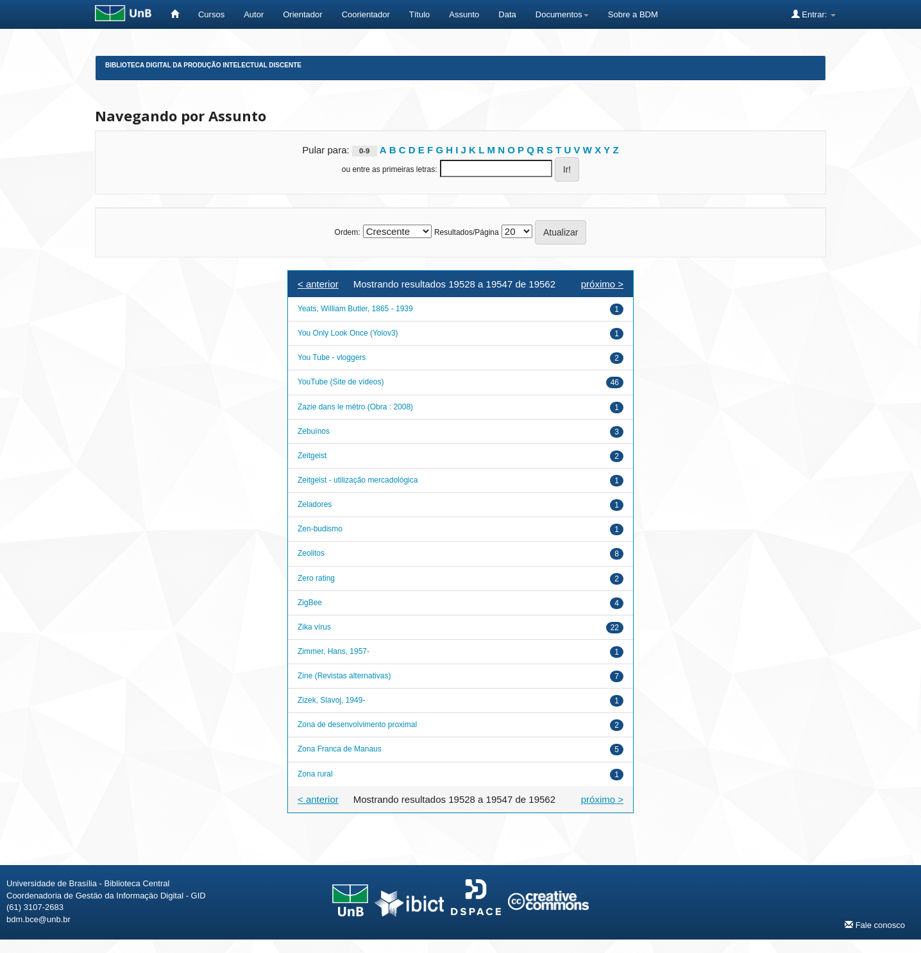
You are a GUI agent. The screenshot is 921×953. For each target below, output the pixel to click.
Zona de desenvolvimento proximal (357, 724)
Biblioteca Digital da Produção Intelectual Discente (203, 65)
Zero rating (316, 578)
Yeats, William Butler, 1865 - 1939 (355, 308)
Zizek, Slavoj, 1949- (331, 700)
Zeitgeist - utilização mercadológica (358, 480)
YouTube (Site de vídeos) (341, 381)
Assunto (464, 14)
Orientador (302, 14)
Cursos (211, 14)
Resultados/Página (466, 232)
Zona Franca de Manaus (340, 748)
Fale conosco (875, 925)
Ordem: (347, 232)
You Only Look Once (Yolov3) (348, 333)
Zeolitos (311, 553)
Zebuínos (314, 431)
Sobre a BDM (633, 14)
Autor (254, 14)
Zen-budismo (320, 528)
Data (507, 14)
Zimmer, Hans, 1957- (333, 651)
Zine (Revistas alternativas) (344, 675)
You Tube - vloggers (332, 357)
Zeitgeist (312, 455)
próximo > (602, 284)
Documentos (562, 14)
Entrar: (813, 14)
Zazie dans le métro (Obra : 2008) (355, 406)
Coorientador (366, 14)
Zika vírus (314, 626)
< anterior (318, 284)
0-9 (364, 151)
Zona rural (315, 773)
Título (419, 14)
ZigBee (310, 602)
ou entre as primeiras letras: (389, 169)
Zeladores (315, 504)
